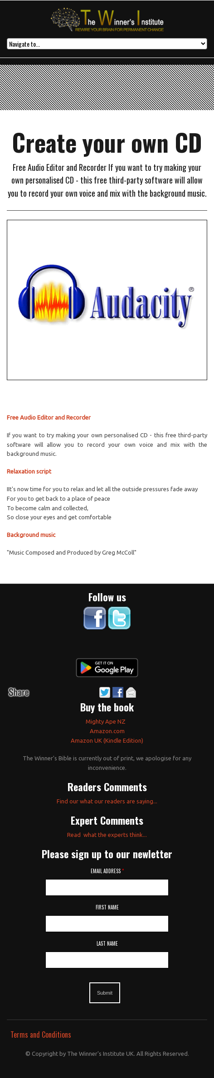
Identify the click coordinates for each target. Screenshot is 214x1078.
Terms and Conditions (40, 1034)
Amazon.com (107, 731)
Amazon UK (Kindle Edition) (107, 740)
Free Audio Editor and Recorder (49, 417)
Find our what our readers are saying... (107, 801)
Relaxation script (29, 471)
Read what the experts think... (107, 834)
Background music (31, 535)
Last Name (107, 943)
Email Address (107, 871)
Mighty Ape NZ (106, 721)
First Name (107, 907)
